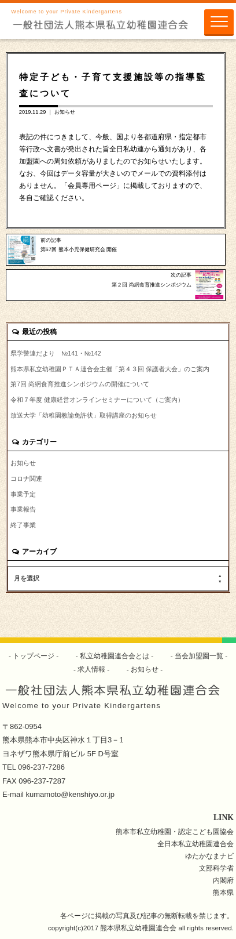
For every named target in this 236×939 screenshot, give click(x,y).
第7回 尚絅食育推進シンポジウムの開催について (79, 383)
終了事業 (23, 524)
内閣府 (223, 880)
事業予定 (23, 494)
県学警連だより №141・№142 (55, 353)
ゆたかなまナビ (209, 856)
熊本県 (223, 892)
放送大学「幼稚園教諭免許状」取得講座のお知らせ (83, 415)
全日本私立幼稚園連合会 (195, 843)
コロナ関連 (26, 478)
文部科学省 (216, 868)
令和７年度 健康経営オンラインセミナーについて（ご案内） (97, 399)
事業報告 (23, 509)
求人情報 (92, 669)
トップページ (34, 655)
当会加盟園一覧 (199, 655)
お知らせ (64, 112)
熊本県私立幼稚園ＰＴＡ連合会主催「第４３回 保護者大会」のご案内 (109, 368)
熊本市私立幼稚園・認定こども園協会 (175, 831)
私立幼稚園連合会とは (115, 655)
